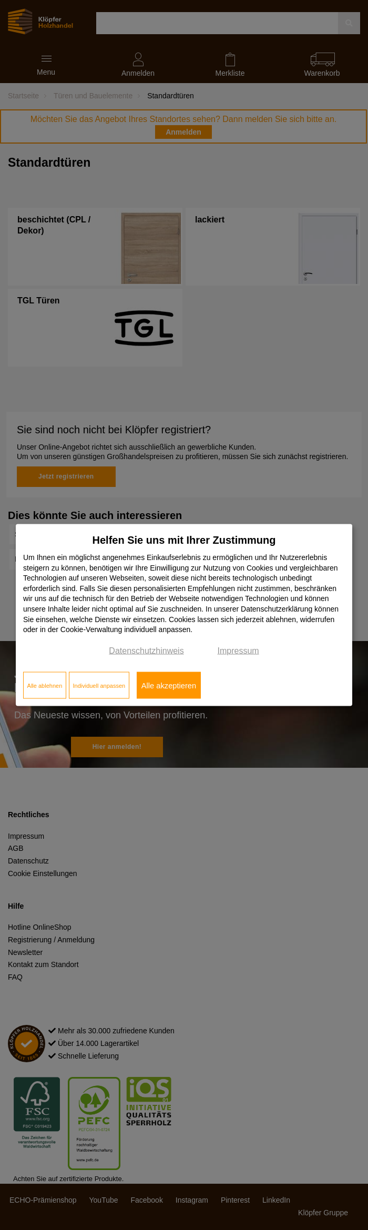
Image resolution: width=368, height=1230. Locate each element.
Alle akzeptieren (168, 685)
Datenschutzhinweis (146, 650)
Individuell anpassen (99, 685)
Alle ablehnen (45, 685)
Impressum (238, 650)
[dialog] (184, 615)
